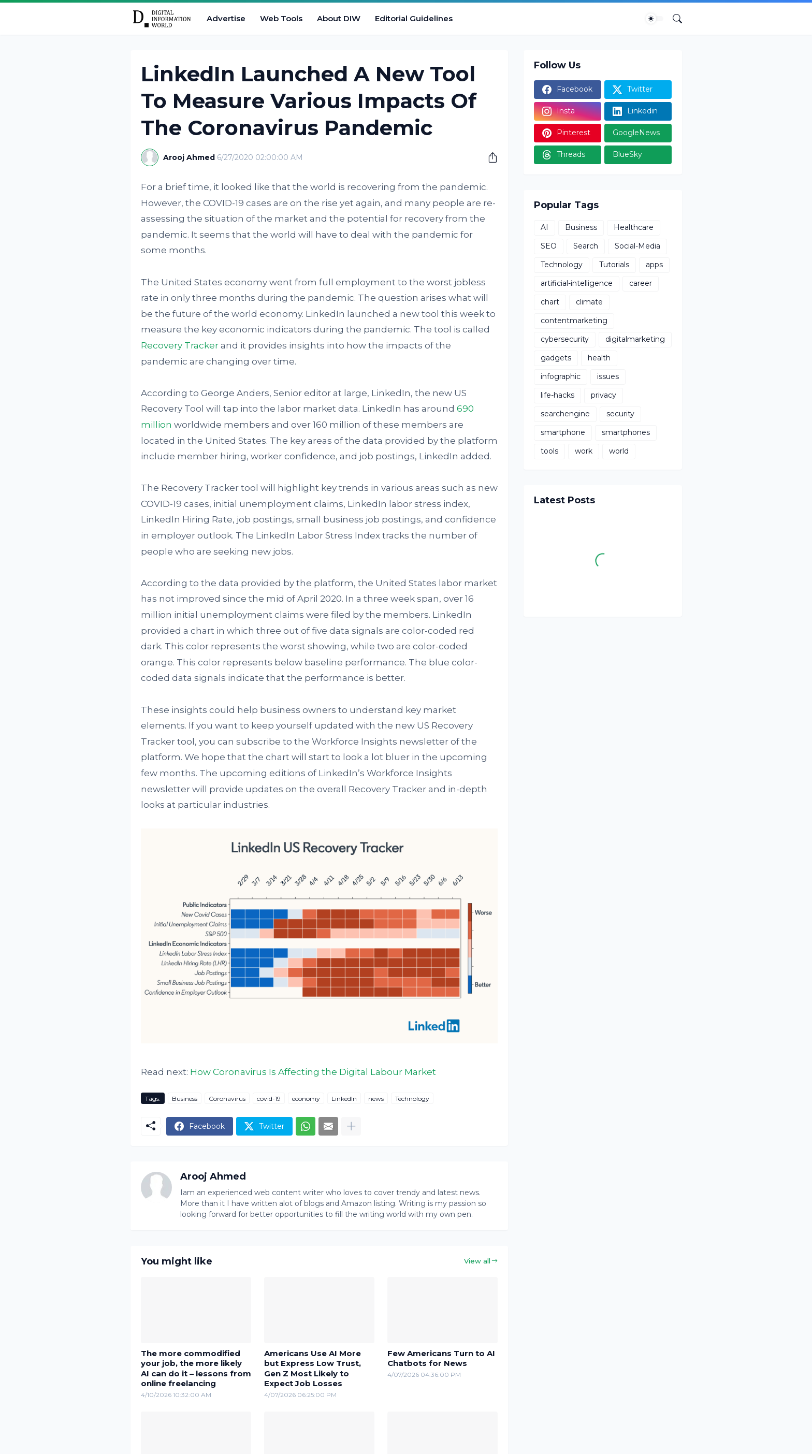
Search (585, 246)
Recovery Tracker (180, 345)
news (376, 1098)
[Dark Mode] (654, 18)
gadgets (556, 357)
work (583, 451)
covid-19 (269, 1098)
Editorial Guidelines (414, 18)
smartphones (626, 432)
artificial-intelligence (577, 283)
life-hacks (557, 395)
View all (477, 1261)
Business (184, 1098)
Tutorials (614, 264)
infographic (561, 376)
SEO (549, 246)
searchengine (565, 413)
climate (589, 302)
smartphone (563, 432)
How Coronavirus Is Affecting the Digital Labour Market (313, 1072)
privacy (603, 395)
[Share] (489, 157)
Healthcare (634, 227)
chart (550, 302)
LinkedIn (344, 1098)
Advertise (226, 18)
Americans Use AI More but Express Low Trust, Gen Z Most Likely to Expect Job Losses (312, 1368)
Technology (412, 1098)
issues (608, 376)
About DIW (338, 18)
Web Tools (281, 18)
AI (544, 227)
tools (549, 451)
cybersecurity (565, 339)
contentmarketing (574, 320)
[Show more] (351, 1126)
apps (654, 264)
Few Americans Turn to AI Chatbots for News (441, 1358)
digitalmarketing (635, 339)
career (640, 283)
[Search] (673, 18)
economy (306, 1098)
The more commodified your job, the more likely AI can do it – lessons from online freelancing (196, 1368)
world (619, 451)
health (599, 357)
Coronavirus (227, 1098)
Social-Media (637, 246)
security (620, 413)
